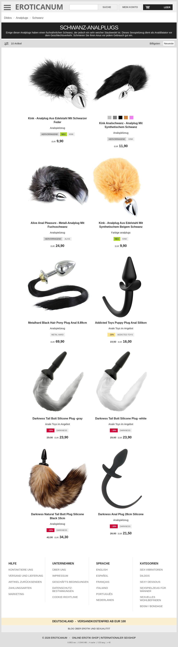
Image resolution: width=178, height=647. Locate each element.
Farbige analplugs (121, 232)
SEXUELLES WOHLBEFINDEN (150, 598)
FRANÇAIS (102, 581)
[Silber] (109, 117)
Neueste (169, 43)
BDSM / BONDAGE (151, 606)
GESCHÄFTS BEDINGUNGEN (70, 581)
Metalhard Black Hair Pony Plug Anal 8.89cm (57, 322)
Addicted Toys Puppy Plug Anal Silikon (121, 322)
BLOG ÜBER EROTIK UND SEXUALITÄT (89, 628)
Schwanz (37, 17)
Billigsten (155, 43)
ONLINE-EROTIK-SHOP (85, 637)
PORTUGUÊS (104, 594)
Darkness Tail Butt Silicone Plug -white (121, 418)
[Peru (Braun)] (126, 117)
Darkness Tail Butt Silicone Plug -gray (58, 418)
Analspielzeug (57, 128)
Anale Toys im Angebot (120, 328)
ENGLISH (102, 569)
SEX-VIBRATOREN (151, 569)
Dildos (8, 17)
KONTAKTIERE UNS (21, 569)
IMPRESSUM (60, 575)
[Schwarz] (120, 117)
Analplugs (22, 17)
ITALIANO (102, 587)
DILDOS (145, 575)
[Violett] (131, 117)
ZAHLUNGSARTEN (20, 587)
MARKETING (16, 594)
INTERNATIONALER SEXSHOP (118, 637)
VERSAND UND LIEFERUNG (26, 575)
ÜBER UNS (59, 569)
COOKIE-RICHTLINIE (65, 596)
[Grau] (115, 117)
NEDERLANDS (105, 599)
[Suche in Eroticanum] (83, 7)
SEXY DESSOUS (150, 581)
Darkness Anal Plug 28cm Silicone (121, 514)
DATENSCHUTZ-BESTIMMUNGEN (63, 589)
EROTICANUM (39, 7)
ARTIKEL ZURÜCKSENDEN (25, 581)
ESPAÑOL (102, 575)
